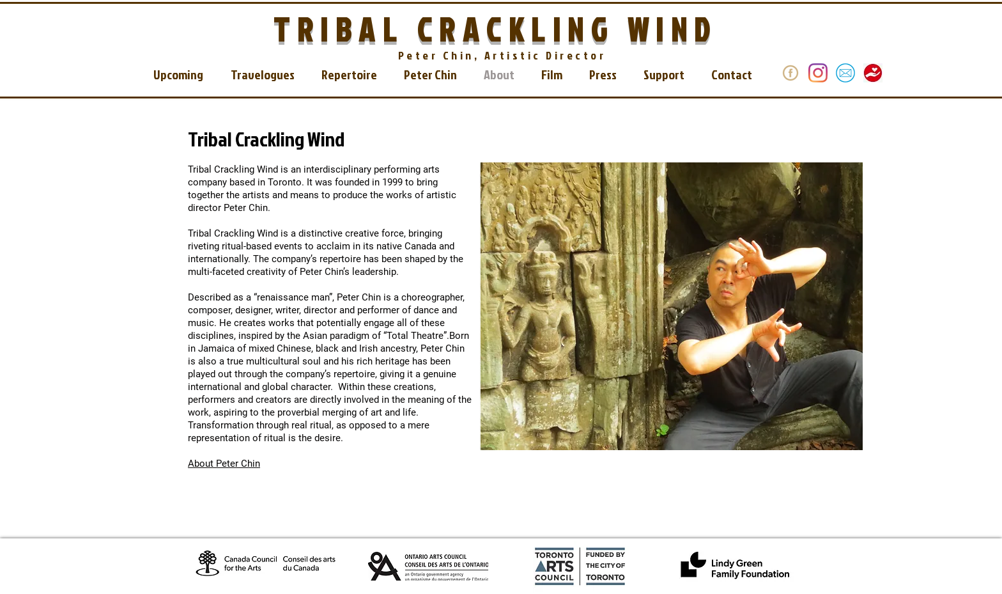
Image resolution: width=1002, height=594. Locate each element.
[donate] (790, 72)
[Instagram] (818, 72)
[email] (845, 72)
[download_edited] (873, 72)
